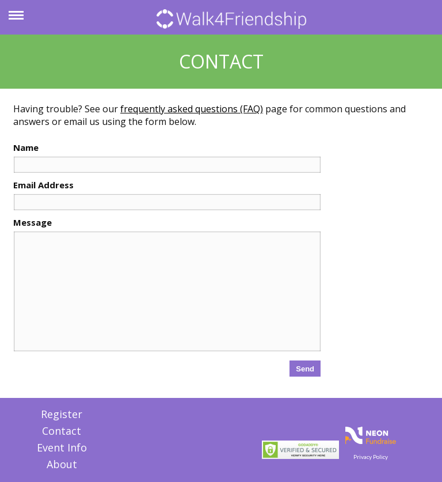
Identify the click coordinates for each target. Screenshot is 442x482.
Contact (61, 431)
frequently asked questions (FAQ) (191, 109)
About (62, 464)
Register (61, 414)
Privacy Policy (370, 456)
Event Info (62, 447)
